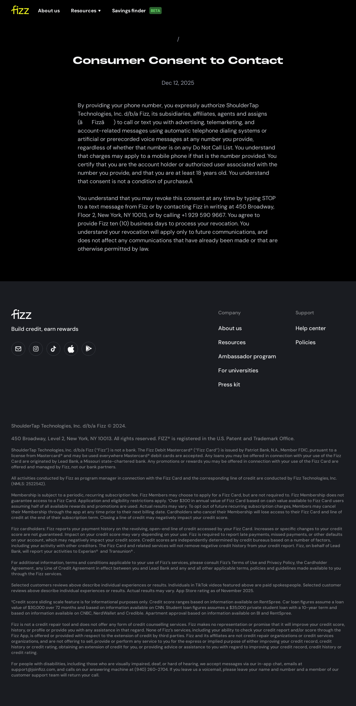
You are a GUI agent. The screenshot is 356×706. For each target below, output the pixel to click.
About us (230, 328)
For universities (238, 370)
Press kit (229, 384)
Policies (306, 342)
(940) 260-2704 (151, 669)
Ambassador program (247, 356)
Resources (232, 342)
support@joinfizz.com (33, 669)
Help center (311, 328)
